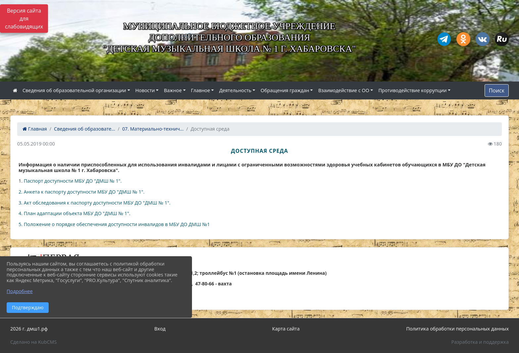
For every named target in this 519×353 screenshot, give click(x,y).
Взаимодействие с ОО (343, 90)
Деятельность (235, 90)
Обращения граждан (284, 90)
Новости (145, 90)
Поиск (496, 90)
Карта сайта (286, 328)
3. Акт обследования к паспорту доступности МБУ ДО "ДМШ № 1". (94, 203)
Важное (173, 90)
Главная (35, 129)
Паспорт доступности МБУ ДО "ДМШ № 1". (72, 181)
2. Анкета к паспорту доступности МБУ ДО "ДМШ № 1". (82, 192)
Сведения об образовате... (84, 129)
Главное (200, 90)
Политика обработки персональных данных (457, 328)
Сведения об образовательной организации (74, 90)
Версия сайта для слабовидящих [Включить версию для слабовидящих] (24, 18)
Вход (159, 328)
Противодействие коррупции (412, 90)
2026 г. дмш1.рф (29, 328)
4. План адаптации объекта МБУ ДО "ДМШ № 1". (74, 213)
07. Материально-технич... (153, 129)
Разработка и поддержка (480, 342)
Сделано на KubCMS (33, 342)
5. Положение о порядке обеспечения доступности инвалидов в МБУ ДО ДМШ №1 (114, 224)
